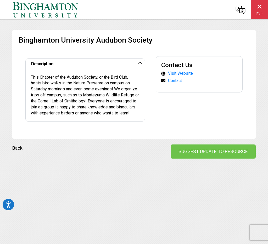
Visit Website (180, 73)
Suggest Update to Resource (213, 151)
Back (17, 148)
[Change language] (240, 10)
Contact (175, 80)
